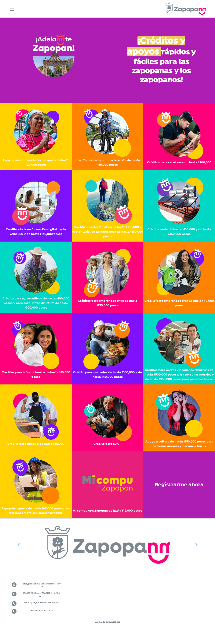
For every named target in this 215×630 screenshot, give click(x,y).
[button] (18, 545)
